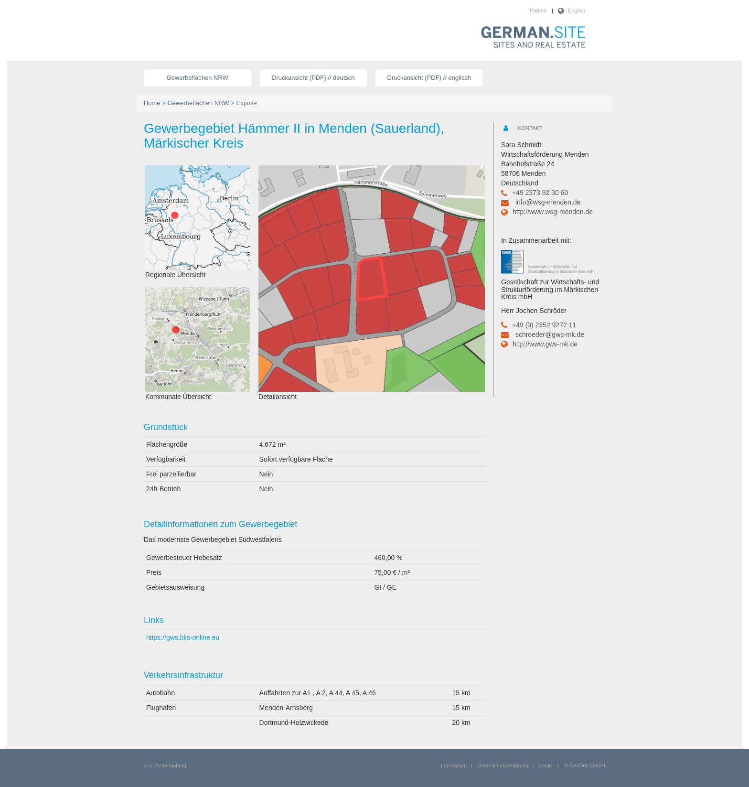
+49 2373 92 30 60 (540, 192)
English (576, 10)
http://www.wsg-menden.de (553, 212)
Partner (538, 10)
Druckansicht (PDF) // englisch (429, 77)
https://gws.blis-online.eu (182, 637)
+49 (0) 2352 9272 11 (544, 325)
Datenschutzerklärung (502, 765)
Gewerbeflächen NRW (197, 77)
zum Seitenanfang (165, 765)
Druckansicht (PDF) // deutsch (313, 77)
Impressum (454, 765)
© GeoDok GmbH (584, 765)
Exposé (246, 103)
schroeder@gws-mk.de (549, 334)
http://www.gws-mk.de (545, 344)
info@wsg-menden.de (547, 202)
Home (152, 103)
